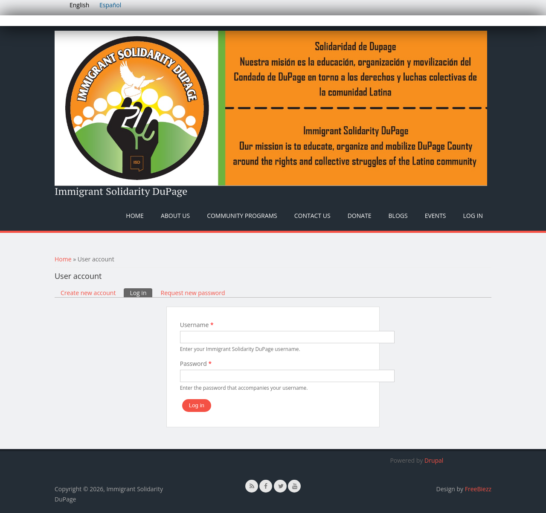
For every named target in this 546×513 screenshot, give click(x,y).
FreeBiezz (478, 489)
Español (110, 5)
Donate (360, 216)
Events (435, 216)
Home (135, 216)
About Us (175, 216)
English (79, 5)
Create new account (88, 293)
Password (196, 363)
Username (197, 325)
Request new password (192, 293)
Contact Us (312, 216)
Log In (473, 216)
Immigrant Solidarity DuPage (121, 191)
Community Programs (242, 216)
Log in (141, 292)
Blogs (398, 216)
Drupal (433, 460)
